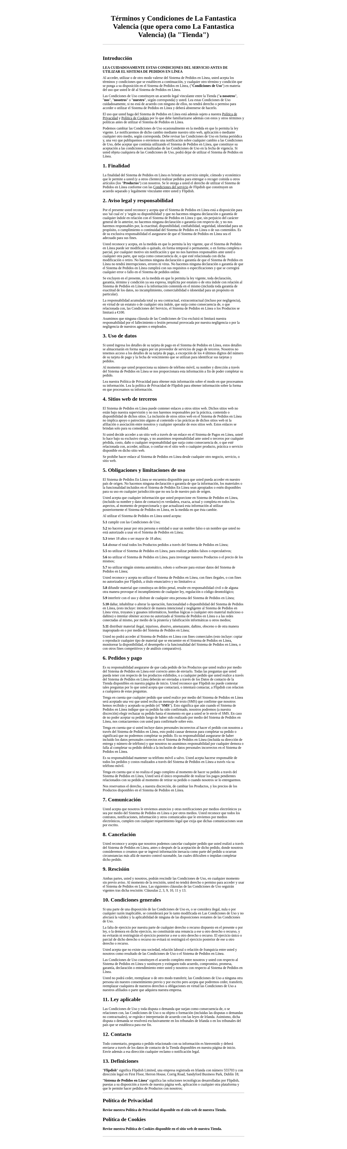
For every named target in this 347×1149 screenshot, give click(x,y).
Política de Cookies (135, 118)
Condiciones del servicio (170, 187)
